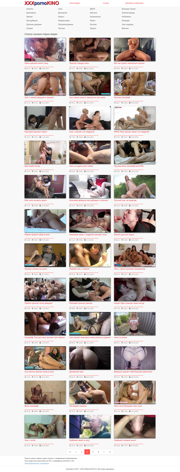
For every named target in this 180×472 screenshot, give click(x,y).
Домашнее (62, 12)
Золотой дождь (128, 12)
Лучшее (106, 3)
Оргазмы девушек (34, 24)
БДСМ (92, 9)
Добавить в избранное (134, 3)
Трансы (93, 28)
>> (110, 451)
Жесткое (93, 12)
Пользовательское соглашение (37, 463)
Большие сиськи (129, 9)
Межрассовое (64, 20)
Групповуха (31, 12)
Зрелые (29, 16)
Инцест (61, 16)
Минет (92, 20)
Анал (60, 9)
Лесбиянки (126, 16)
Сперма (29, 28)
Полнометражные (65, 24)
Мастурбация (31, 20)
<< (70, 451)
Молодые (126, 20)
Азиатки (29, 9)
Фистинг (125, 28)
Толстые (61, 28)
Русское (93, 24)
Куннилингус (95, 16)
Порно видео (74, 3)
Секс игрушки (127, 24)
